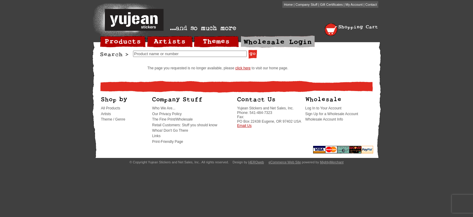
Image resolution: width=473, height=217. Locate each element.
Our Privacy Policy (167, 114)
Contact (371, 4)
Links (156, 136)
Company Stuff (307, 4)
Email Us (244, 126)
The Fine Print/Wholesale (172, 119)
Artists (106, 114)
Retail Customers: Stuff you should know (184, 125)
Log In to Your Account (323, 108)
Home (288, 4)
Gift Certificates (331, 4)
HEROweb (256, 162)
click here (243, 68)
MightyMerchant (332, 162)
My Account (354, 4)
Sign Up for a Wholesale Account (331, 114)
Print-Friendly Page (167, 142)
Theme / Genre (113, 119)
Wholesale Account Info (324, 119)
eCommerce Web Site (284, 162)
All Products (110, 108)
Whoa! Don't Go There (170, 130)
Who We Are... (163, 108)
